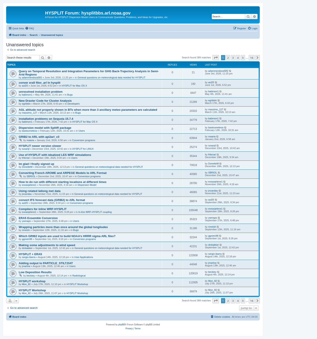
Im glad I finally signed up (36, 164)
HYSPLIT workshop (32, 281)
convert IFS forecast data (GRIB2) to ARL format (52, 200)
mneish (26, 230)
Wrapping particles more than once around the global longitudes (63, 227)
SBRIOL (31, 176)
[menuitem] (29, 28)
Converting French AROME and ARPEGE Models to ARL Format (63, 173)
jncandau (27, 194)
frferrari (26, 158)
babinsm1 (27, 94)
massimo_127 (29, 112)
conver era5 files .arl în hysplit (39, 82)
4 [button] (238, 58)
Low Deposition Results (35, 272)
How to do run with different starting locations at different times (63, 182)
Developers (73, 103)
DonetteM (27, 167)
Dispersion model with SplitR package (45, 127)
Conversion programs (83, 140)
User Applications (83, 257)
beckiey (31, 275)
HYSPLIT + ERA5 (30, 254)
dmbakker (27, 248)
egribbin (26, 103)
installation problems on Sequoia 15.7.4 (46, 118)
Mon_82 (26, 284)
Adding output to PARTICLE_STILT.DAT (46, 263)
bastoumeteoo (29, 130)
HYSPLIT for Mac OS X (74, 85)
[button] (215, 57)
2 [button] (228, 58)
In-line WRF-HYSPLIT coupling (95, 212)
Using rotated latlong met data (40, 191)
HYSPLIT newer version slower (40, 145)
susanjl (25, 148)
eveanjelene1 (29, 185)
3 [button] (233, 58)
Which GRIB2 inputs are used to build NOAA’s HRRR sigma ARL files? (67, 236)
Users (82, 130)
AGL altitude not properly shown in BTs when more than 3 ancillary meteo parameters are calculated (88, 109)
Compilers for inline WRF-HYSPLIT (43, 209)
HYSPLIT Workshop (77, 284)
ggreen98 (27, 239)
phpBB (121, 324)
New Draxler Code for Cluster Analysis (45, 100)
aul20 (25, 85)
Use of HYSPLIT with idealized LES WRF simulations (55, 155)
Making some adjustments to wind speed (47, 245)
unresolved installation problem (41, 91)
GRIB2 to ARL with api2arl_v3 (39, 136)
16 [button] (251, 58)
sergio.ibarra (28, 257)
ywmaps (26, 221)
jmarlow (26, 266)
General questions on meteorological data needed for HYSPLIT (111, 77)
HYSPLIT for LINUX (83, 148)
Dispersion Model (87, 185)
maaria (30, 140)
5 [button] (243, 58)
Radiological (79, 275)
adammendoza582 (32, 77)
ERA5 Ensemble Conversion (38, 218)
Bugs (70, 94)
